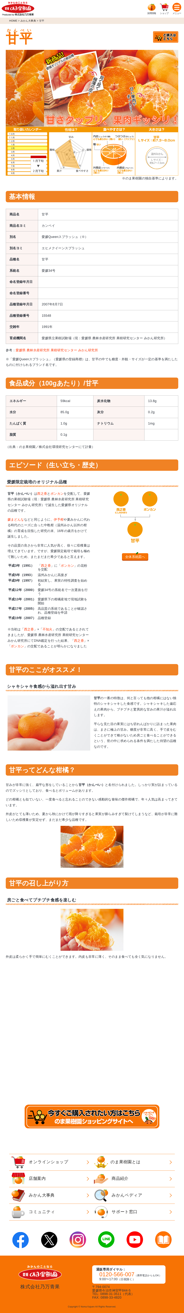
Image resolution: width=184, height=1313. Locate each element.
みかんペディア (118, 1195)
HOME (13, 20)
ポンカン (57, 493)
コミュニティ (33, 1212)
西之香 (42, 493)
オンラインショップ (39, 1162)
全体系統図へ (135, 557)
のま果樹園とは (117, 1162)
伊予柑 (59, 519)
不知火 (47, 629)
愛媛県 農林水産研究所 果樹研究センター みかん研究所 (57, 350)
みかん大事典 (28, 20)
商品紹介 (111, 1179)
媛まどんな (16, 519)
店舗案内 (28, 1179)
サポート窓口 (115, 1212)
